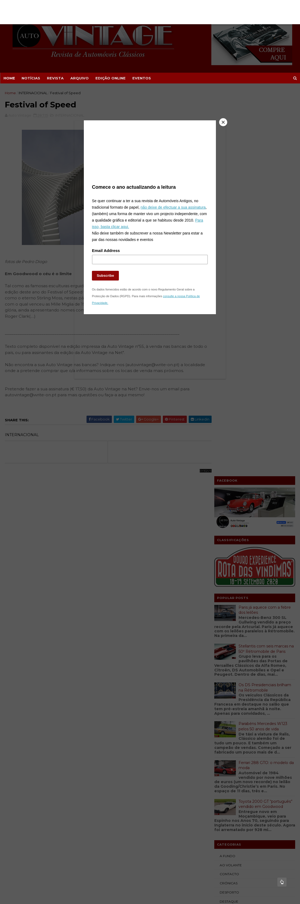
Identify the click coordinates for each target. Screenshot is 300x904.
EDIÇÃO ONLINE (110, 78)
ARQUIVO (79, 78)
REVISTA (55, 78)
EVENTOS (141, 78)
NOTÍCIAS (30, 78)
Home (9, 78)
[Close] (215, 137)
